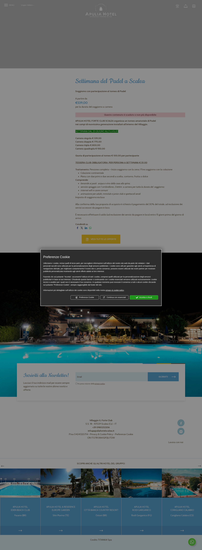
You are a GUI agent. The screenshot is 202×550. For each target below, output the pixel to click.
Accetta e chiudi (144, 297)
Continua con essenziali (114, 297)
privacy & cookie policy (115, 290)
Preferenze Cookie (84, 297)
